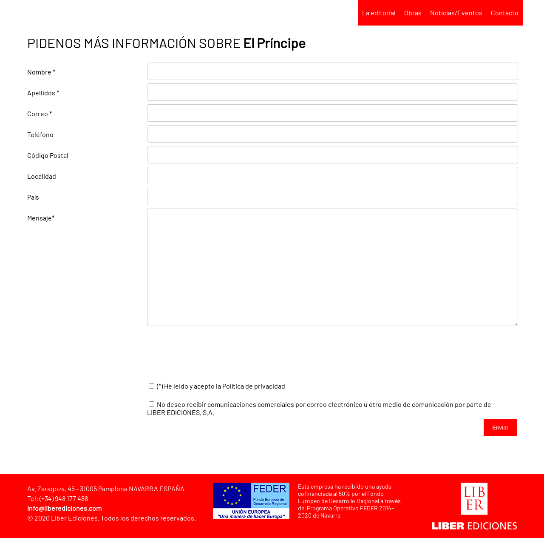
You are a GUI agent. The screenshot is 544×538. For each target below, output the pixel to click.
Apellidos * (43, 93)
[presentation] (211, 354)
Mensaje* (40, 218)
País (33, 197)
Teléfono (40, 134)
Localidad (41, 176)
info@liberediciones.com (64, 508)
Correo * (39, 113)
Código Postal (47, 155)
